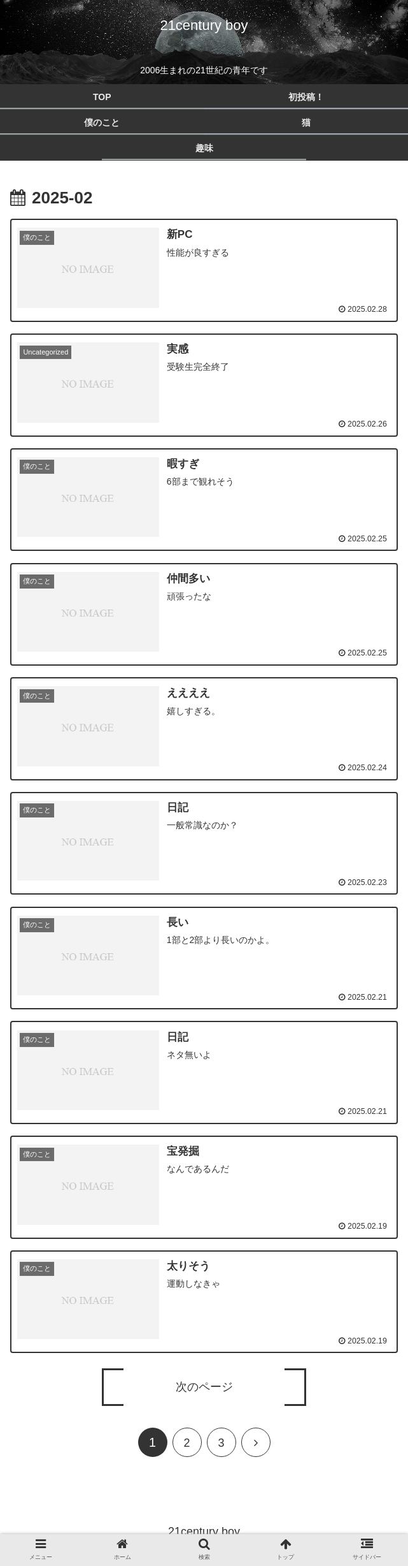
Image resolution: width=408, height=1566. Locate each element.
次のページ (204, 1384)
